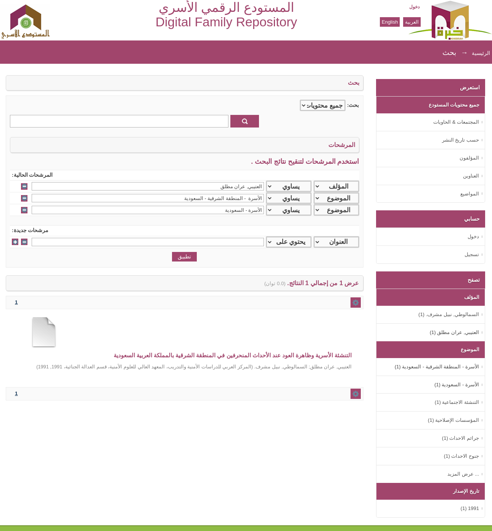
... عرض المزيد (463, 474)
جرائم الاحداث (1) (460, 438)
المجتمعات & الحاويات (456, 122)
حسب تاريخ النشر (460, 140)
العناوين (471, 176)
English (390, 22)
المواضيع (469, 194)
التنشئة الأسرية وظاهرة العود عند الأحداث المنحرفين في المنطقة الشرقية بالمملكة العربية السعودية (233, 355)
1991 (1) (470, 508)
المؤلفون (469, 158)
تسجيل (472, 254)
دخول (414, 7)
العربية (412, 22)
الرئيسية (481, 53)
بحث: (353, 105)
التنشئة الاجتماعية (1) (457, 402)
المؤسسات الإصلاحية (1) (453, 420)
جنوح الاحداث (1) (461, 456)
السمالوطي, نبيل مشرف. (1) (448, 314)
